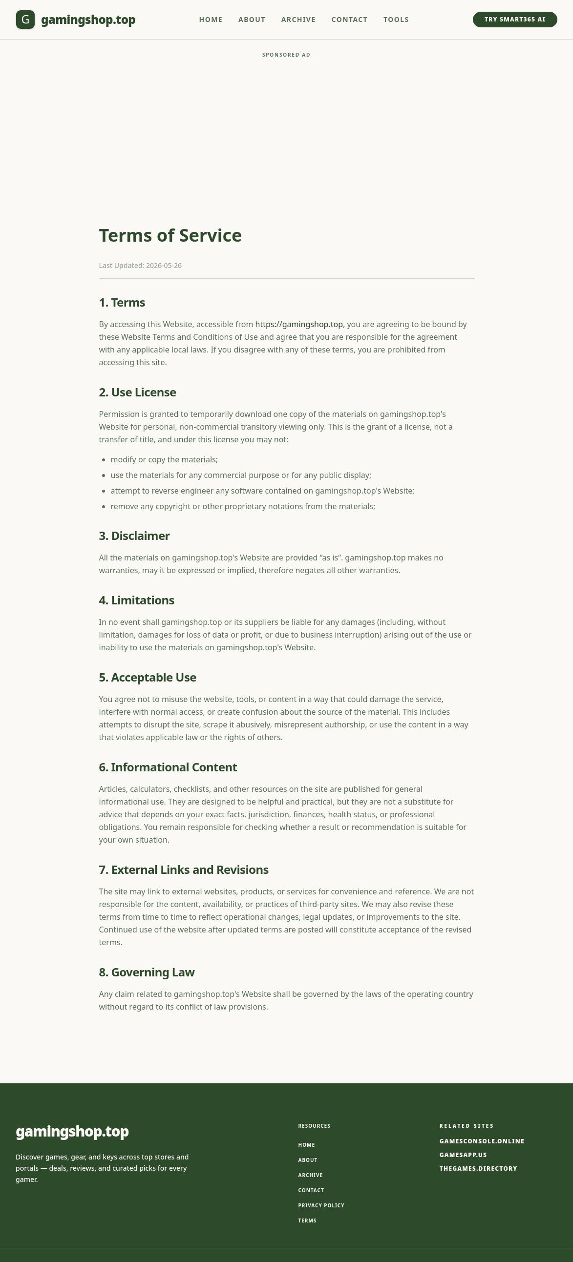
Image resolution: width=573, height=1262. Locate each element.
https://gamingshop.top (299, 246)
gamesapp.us (463, 1077)
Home (211, 19)
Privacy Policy (321, 1127)
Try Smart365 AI (515, 19)
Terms (307, 1142)
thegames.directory (479, 1091)
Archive (298, 19)
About (252, 19)
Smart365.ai (306, 1204)
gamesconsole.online (482, 1063)
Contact (350, 19)
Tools (396, 19)
